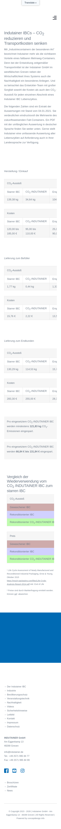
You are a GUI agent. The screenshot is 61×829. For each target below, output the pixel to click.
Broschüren (13, 782)
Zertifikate (12, 786)
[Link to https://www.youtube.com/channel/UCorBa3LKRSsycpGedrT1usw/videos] (14, 770)
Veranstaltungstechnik (18, 698)
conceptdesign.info (36, 818)
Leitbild (10, 714)
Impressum (12, 722)
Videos (10, 706)
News (10, 790)
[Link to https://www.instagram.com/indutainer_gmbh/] (22, 770)
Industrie (11, 690)
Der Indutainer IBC (16, 686)
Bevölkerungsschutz (17, 694)
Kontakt (11, 718)
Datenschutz (13, 726)
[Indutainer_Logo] (20, 672)
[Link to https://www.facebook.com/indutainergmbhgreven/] (6, 770)
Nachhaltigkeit (14, 702)
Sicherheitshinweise (17, 710)
